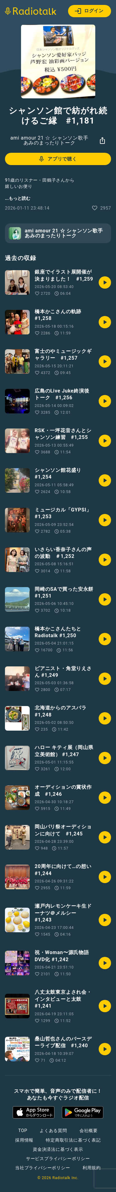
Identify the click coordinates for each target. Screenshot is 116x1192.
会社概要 (88, 1130)
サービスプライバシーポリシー (58, 1158)
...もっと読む (17, 198)
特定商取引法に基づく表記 (73, 1140)
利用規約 (92, 1167)
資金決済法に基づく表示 (58, 1149)
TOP (22, 1130)
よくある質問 (53, 1130)
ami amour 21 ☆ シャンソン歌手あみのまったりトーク (49, 140)
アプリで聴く (57, 159)
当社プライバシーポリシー (42, 1167)
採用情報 (24, 1140)
